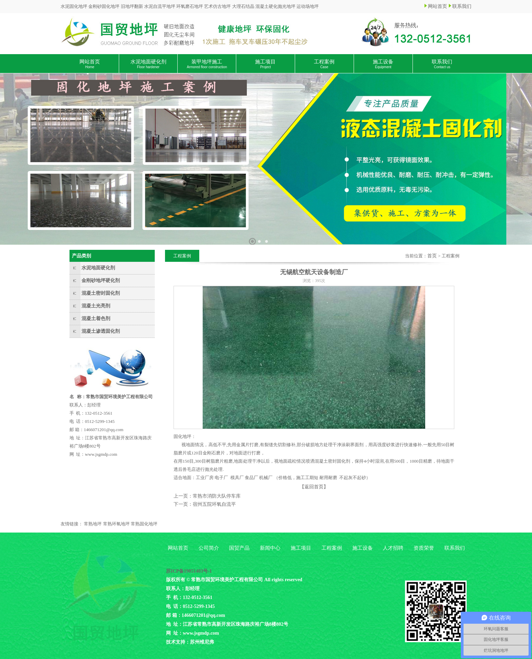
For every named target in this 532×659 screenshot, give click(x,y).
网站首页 (437, 6)
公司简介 (209, 548)
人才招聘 (393, 548)
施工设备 (383, 64)
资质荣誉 (424, 548)
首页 (432, 255)
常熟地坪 (93, 523)
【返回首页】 (314, 486)
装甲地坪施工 (207, 64)
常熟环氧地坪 (116, 523)
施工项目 (265, 64)
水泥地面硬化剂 (148, 64)
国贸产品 (239, 548)
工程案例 (324, 64)
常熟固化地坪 (144, 523)
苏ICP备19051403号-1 (189, 571)
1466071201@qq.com (104, 429)
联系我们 (461, 6)
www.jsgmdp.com (101, 454)
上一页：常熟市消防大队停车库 (207, 496)
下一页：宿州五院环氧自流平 (205, 504)
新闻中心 (270, 548)
